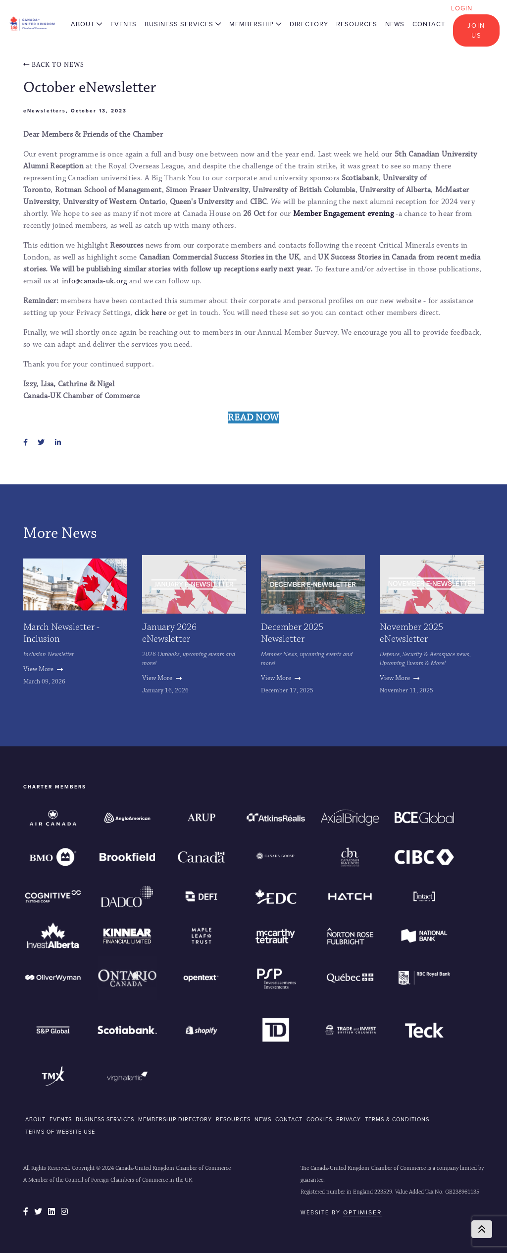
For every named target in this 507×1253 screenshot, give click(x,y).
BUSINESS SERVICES (105, 1119)
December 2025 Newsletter (292, 633)
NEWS (262, 1119)
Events (123, 24)
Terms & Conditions (397, 1119)
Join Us (476, 30)
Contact (428, 24)
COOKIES (319, 1119)
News (395, 24)
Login (461, 8)
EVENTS (61, 1119)
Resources (356, 24)
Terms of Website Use (60, 1132)
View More (43, 669)
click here (151, 312)
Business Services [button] (183, 24)
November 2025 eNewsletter (411, 633)
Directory (309, 24)
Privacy (348, 1119)
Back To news (53, 64)
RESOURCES (233, 1119)
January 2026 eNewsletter (169, 633)
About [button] (86, 24)
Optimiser (362, 1212)
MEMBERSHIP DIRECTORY (175, 1119)
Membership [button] (255, 24)
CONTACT (289, 1119)
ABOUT (35, 1119)
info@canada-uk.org (94, 281)
